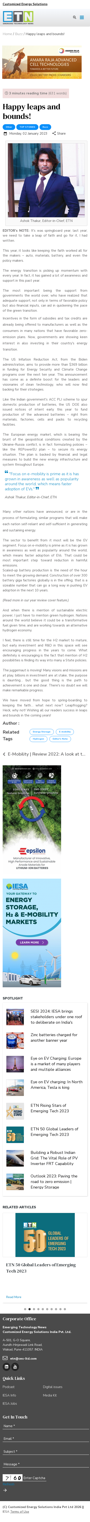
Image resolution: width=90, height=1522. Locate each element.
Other (9, 127)
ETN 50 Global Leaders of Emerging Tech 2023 (54, 1131)
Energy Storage (42, 731)
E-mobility (65, 731)
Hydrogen (38, 738)
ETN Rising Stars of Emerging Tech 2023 (50, 1108)
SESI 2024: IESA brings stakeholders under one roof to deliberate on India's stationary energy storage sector (56, 1016)
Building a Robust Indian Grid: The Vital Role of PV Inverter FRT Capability (54, 1157)
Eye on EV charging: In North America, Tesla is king (56, 1084)
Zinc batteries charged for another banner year (54, 1037)
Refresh (8, 1484)
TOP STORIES (27, 127)
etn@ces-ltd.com (23, 1358)
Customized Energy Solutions (25, 4)
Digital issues (52, 1387)
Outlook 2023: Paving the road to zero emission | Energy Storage (54, 1181)
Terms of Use (19, 1512)
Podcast (9, 1387)
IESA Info (9, 1395)
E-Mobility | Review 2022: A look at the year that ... (45, 754)
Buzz (45, 127)
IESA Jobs (10, 1403)
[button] (25, 1309)
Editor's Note (60, 738)
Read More (13, 1297)
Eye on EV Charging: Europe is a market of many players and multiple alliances (56, 1063)
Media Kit (50, 1395)
